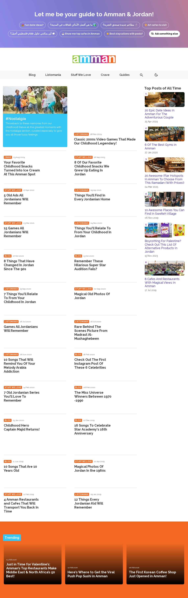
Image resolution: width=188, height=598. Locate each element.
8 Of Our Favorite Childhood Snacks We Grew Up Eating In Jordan (91, 168)
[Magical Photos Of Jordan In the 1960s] (126, 470)
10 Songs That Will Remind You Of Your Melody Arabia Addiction (19, 365)
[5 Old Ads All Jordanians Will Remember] (55, 199)
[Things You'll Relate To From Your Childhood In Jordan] (126, 232)
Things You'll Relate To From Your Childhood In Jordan (92, 232)
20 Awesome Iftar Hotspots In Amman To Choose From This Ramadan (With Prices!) (164, 179)
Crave (105, 74)
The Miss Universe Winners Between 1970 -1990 (92, 396)
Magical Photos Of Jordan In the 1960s (90, 468)
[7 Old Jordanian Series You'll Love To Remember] (55, 396)
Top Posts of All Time (162, 88)
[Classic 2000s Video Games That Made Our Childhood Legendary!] (105, 108)
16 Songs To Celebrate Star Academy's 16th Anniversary (92, 429)
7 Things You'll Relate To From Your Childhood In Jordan (21, 298)
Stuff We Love (81, 74)
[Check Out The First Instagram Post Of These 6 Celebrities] (126, 363)
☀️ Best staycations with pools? (124, 33)
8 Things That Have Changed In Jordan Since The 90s (19, 265)
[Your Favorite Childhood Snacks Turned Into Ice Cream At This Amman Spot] (55, 166)
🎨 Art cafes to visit (155, 25)
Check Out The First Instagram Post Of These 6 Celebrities (90, 363)
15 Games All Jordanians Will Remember (16, 232)
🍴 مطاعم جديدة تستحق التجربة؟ (120, 24)
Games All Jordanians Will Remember (21, 329)
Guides (124, 74)
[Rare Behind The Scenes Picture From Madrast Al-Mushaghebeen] (126, 330)
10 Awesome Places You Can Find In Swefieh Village (164, 211)
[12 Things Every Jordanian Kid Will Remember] (126, 503)
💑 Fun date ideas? (32, 25)
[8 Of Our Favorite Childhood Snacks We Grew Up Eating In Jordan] (126, 166)
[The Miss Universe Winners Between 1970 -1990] (126, 396)
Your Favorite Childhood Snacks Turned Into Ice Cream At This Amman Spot (22, 168)
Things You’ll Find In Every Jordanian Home (92, 197)
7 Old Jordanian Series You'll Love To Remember (21, 396)
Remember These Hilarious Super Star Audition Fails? (90, 265)
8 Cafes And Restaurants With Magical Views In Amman (162, 282)
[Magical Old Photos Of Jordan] (126, 298)
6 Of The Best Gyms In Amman (160, 146)
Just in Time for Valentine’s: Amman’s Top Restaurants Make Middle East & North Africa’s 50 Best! (31, 570)
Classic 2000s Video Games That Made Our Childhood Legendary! (105, 141)
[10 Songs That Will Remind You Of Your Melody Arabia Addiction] (55, 363)
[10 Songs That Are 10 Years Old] (55, 470)
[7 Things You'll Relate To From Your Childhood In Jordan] (55, 298)
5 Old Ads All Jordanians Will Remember (16, 199)
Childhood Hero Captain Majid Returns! (22, 427)
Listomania (53, 74)
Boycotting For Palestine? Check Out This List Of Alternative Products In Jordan (163, 246)
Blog (32, 74)
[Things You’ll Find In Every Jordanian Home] (126, 199)
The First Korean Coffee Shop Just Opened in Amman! (152, 574)
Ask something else (164, 33)
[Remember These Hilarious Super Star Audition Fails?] (126, 265)
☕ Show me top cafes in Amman (81, 33)
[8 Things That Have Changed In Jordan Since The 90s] (55, 265)
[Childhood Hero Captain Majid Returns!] (55, 429)
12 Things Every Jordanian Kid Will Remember (88, 503)
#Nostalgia (16, 118)
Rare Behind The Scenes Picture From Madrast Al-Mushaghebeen (90, 333)
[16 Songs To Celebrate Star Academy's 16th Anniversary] (126, 429)
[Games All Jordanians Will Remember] (55, 330)
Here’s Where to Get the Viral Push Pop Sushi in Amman (91, 574)
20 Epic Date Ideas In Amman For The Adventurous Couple (159, 114)
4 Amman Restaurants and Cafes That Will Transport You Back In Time (21, 505)
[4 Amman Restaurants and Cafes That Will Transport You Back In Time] (55, 503)
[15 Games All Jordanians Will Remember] (55, 232)
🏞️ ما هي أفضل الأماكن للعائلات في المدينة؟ (73, 24)
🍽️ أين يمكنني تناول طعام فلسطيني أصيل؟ (32, 33)
